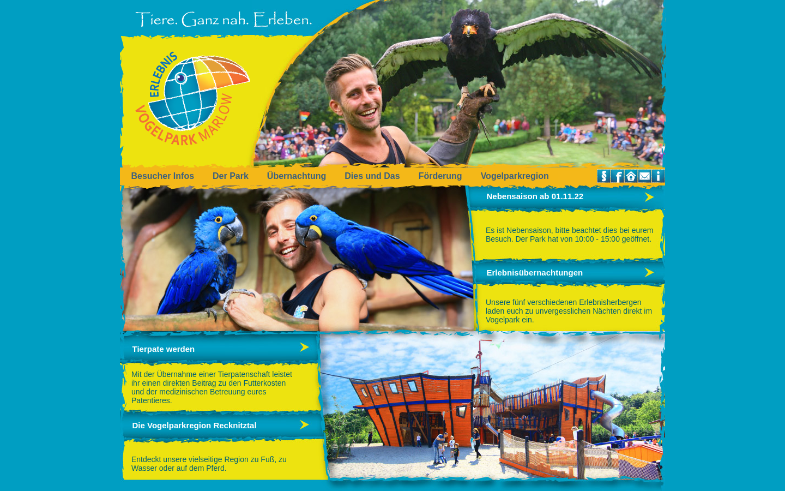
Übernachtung (296, 176)
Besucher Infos (162, 176)
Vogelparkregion (515, 176)
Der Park (231, 176)
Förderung (440, 176)
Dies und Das (372, 176)
